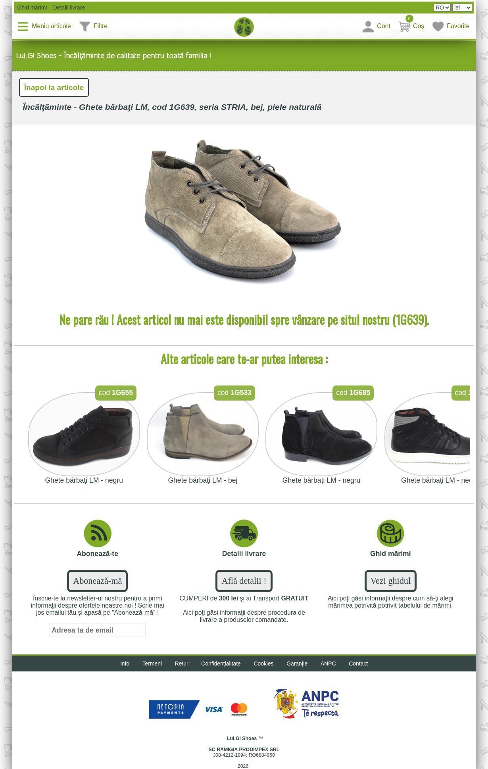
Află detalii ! (244, 581)
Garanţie (298, 664)
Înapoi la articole (54, 87)
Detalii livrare (67, 7)
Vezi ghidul (390, 581)
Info (123, 664)
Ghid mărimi (32, 7)
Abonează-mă (97, 581)
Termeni (151, 664)
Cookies (264, 664)
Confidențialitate (221, 664)
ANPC (329, 664)
